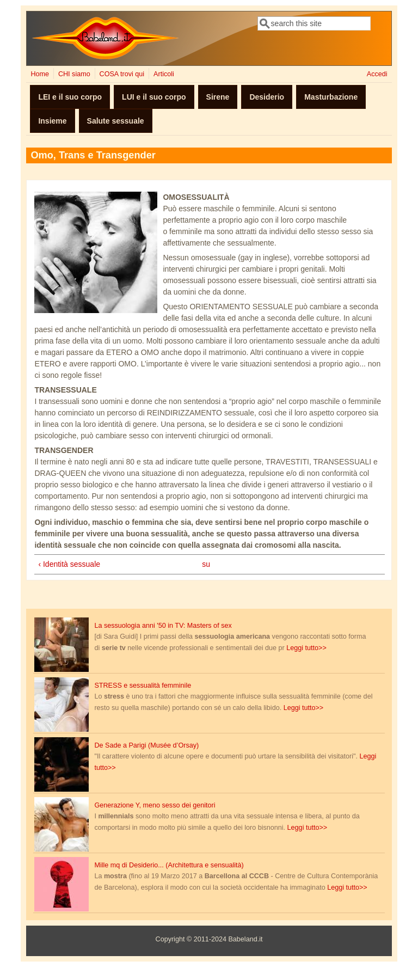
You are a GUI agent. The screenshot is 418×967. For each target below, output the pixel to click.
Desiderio (266, 97)
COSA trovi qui (122, 74)
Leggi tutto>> (306, 648)
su (206, 564)
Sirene (218, 97)
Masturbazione (331, 97)
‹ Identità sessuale (69, 564)
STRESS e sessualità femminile (142, 685)
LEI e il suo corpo (70, 97)
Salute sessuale (115, 121)
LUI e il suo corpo (154, 97)
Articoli (163, 74)
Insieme (52, 121)
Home (39, 74)
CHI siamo (74, 74)
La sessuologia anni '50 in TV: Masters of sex (162, 625)
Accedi (377, 74)
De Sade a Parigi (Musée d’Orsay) (146, 745)
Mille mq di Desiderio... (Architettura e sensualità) (168, 865)
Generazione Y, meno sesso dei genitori (154, 805)
